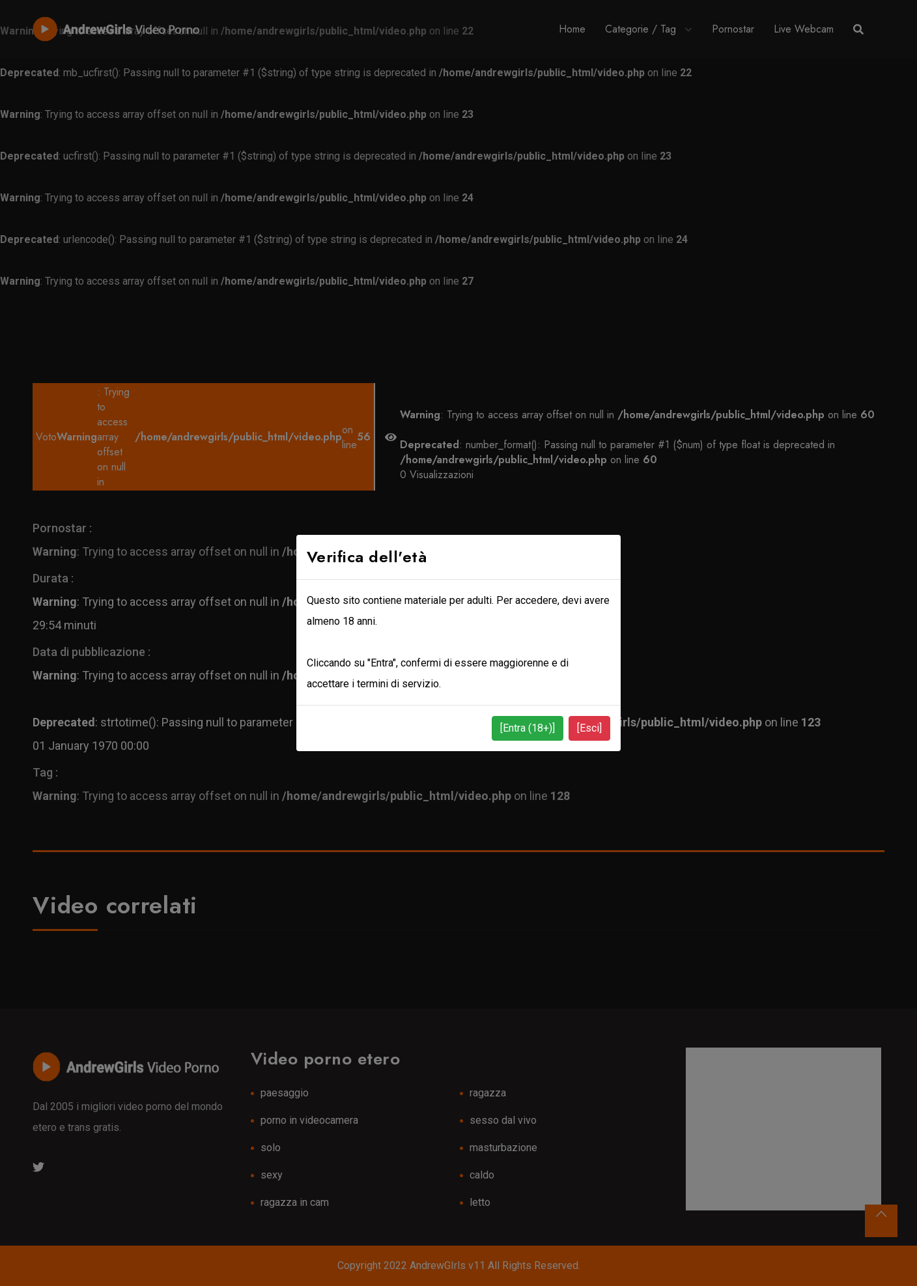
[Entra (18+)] (527, 728)
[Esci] (589, 728)
